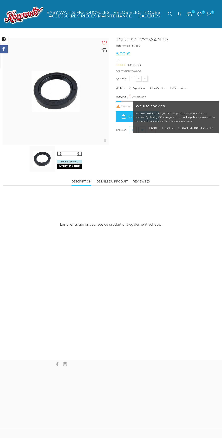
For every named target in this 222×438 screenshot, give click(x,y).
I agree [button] (154, 128)
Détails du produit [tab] (112, 181)
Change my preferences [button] (195, 128)
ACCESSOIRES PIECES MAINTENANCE (91, 16)
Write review (179, 88)
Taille (122, 88)
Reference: (122, 45)
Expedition (138, 88)
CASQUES (150, 16)
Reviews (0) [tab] (142, 181)
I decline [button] (168, 128)
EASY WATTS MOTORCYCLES (78, 12)
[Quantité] (132, 78)
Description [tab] (81, 181)
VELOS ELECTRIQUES (138, 12)
